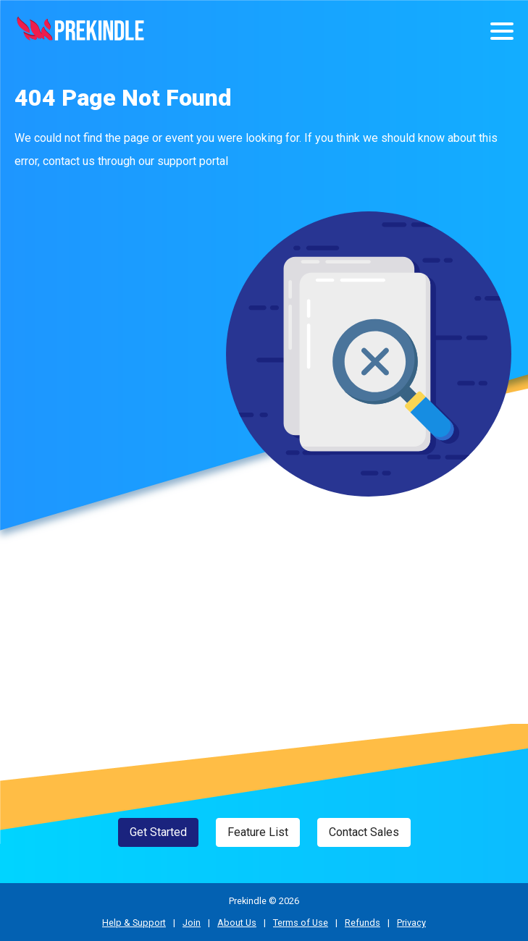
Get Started (158, 832)
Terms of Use (300, 922)
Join (192, 922)
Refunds (362, 922)
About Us (236, 922)
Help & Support (134, 922)
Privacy (411, 922)
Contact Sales (364, 832)
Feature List (257, 832)
